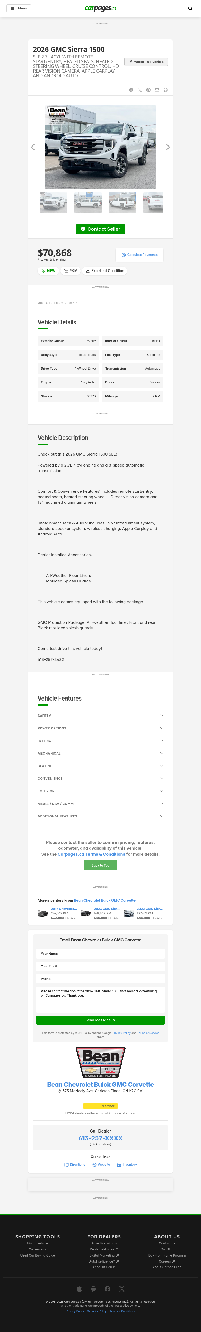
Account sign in (104, 1267)
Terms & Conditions (122, 1311)
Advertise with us (104, 1243)
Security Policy (97, 1311)
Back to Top (101, 865)
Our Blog (166, 1249)
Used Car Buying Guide (37, 1255)
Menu (19, 8)
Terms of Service (148, 1033)
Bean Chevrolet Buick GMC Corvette (104, 900)
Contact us (167, 1243)
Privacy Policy (121, 1033)
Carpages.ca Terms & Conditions (91, 854)
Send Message (101, 1020)
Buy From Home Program (167, 1255)
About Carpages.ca (167, 1267)
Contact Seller (100, 229)
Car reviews (38, 1249)
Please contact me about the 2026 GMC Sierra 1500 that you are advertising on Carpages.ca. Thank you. (100, 1000)
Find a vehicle (37, 1243)
